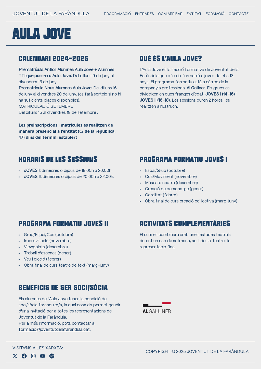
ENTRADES (144, 14)
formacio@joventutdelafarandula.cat (54, 330)
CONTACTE (239, 14)
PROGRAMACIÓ (117, 14)
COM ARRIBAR (170, 14)
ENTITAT (194, 14)
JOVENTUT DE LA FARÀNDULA (50, 13)
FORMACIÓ (215, 14)
